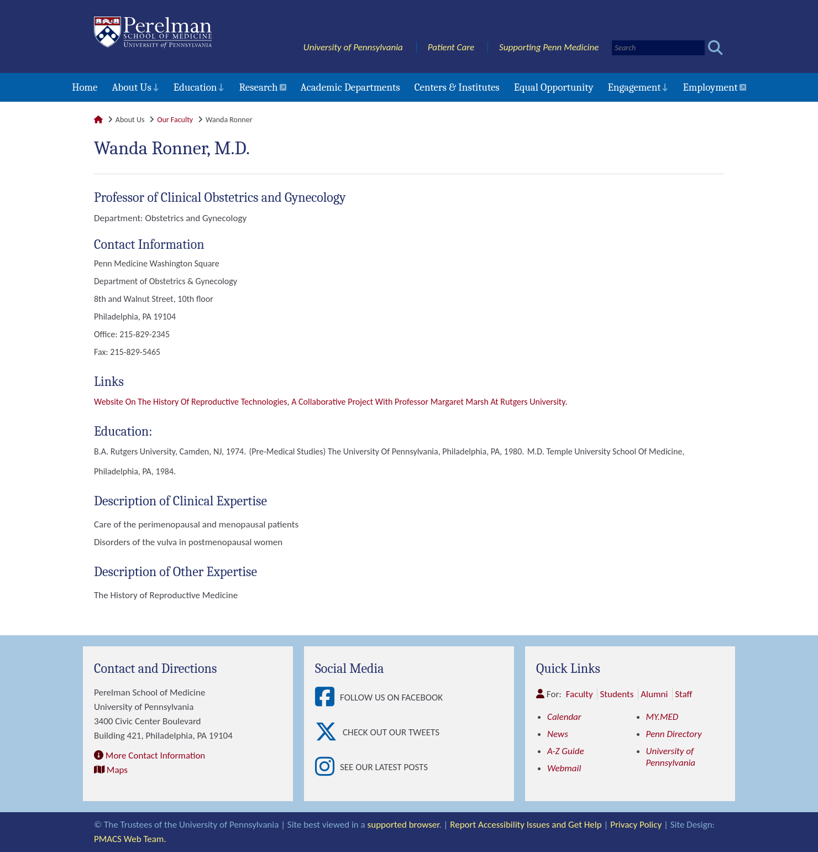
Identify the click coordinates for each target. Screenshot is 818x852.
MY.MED (662, 717)
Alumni (654, 694)
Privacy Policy (636, 824)
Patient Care (451, 47)
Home (84, 87)
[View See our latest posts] (327, 767)
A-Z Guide (565, 751)
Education (195, 87)
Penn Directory (674, 734)
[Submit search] (715, 47)
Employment (710, 87)
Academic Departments (350, 87)
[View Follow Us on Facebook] (327, 697)
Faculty (579, 694)
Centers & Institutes (457, 87)
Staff (683, 694)
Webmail (564, 768)
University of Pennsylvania (353, 47)
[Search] (658, 47)
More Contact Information (155, 755)
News (557, 734)
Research (258, 87)
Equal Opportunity (554, 87)
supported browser (403, 824)
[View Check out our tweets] (329, 732)
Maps (117, 770)
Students (616, 694)
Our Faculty (175, 119)
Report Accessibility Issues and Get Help (525, 824)
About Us (131, 87)
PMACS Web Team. (130, 839)
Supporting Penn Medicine (549, 47)
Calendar (564, 717)
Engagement (634, 87)
